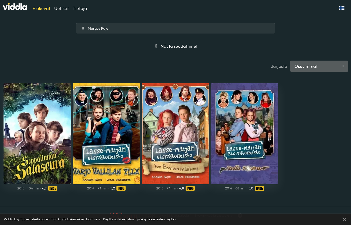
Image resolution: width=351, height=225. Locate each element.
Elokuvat (41, 8)
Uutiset (61, 8)
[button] (341, 8)
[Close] (344, 219)
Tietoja (79, 8)
